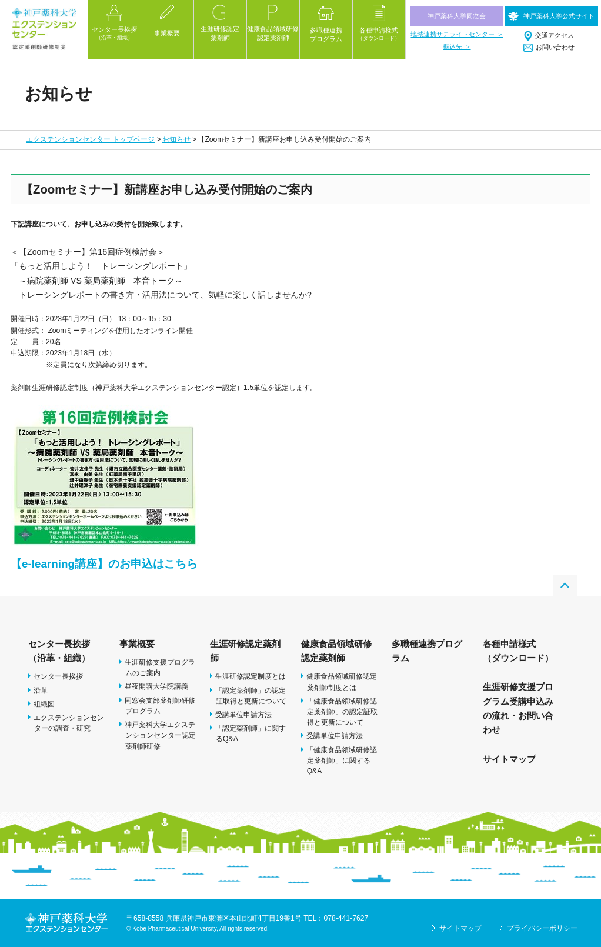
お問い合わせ (555, 47)
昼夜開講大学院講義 (156, 686)
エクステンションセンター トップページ (90, 139)
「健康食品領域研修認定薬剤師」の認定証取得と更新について (342, 711)
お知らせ (176, 139)
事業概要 (137, 644)
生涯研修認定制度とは (250, 676)
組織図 (44, 704)
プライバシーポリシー (542, 928)
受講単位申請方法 (243, 715)
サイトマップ (509, 759)
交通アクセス (554, 35)
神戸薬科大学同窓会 (457, 15)
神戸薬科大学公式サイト (559, 15)
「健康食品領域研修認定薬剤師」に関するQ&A (341, 760)
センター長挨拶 (58, 676)
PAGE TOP (565, 585)
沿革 (41, 690)
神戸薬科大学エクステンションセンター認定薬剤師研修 (160, 735)
